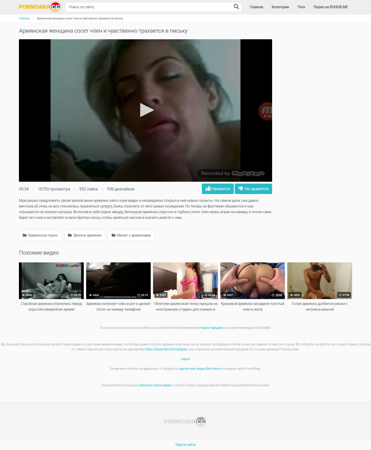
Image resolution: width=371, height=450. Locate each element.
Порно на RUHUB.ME (331, 7)
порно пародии (211, 328)
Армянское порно (40, 235)
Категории (280, 7)
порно (185, 359)
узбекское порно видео (155, 385)
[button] (145, 110)
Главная (256, 7)
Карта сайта (186, 444)
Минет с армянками (131, 235)
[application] (145, 110)
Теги (301, 7)
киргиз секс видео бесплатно (200, 369)
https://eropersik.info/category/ (167, 349)
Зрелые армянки (85, 235)
